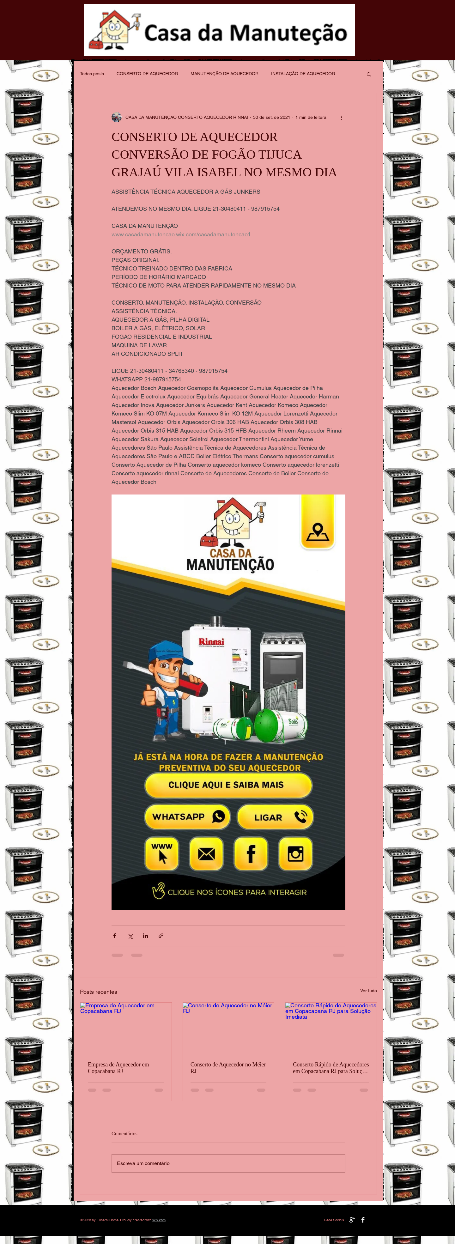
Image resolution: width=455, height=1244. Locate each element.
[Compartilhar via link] (161, 936)
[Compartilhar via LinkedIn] (146, 936)
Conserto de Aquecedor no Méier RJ (228, 1067)
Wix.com (159, 1220)
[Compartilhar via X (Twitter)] (130, 936)
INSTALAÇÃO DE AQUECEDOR (303, 73)
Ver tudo (368, 990)
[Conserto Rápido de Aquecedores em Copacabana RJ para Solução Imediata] (331, 1028)
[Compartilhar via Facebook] (115, 936)
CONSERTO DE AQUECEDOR (147, 73)
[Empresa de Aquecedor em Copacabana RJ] (126, 1028)
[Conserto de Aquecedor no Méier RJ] (228, 1028)
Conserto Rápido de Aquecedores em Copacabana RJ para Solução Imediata (331, 1068)
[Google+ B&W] (352, 1220)
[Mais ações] (341, 117)
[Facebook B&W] (363, 1220)
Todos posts (92, 73)
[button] (369, 73)
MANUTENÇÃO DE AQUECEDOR (224, 73)
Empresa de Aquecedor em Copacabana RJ (118, 1067)
